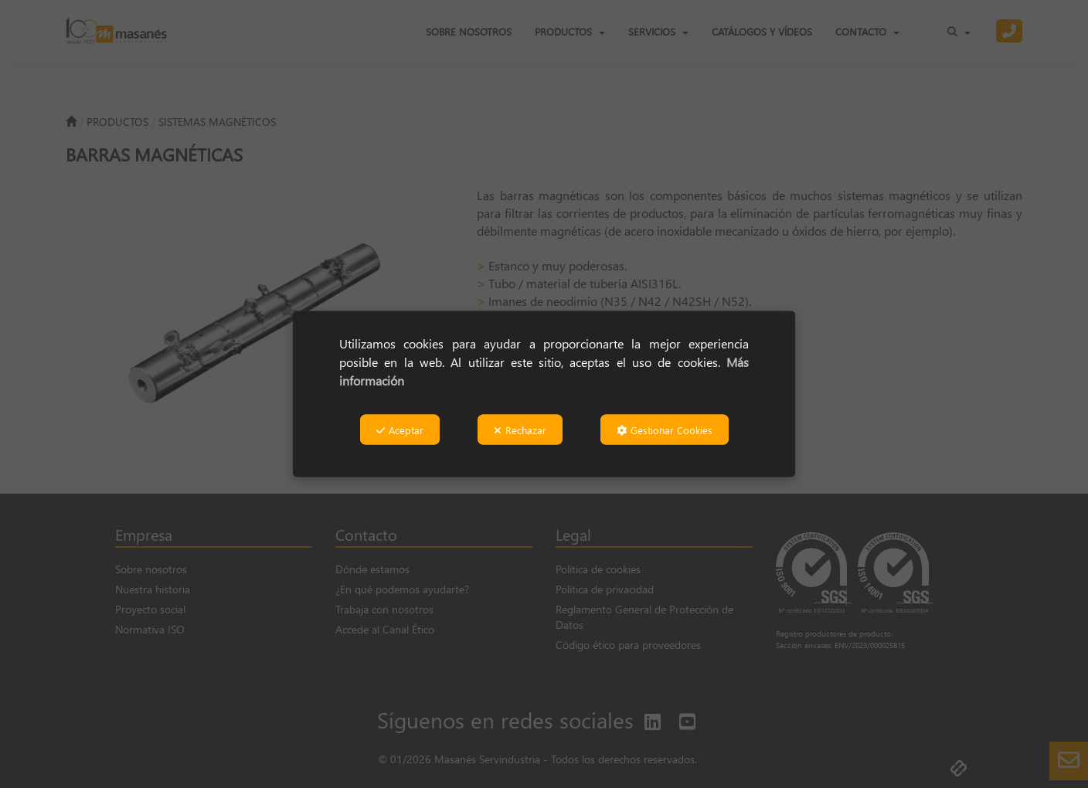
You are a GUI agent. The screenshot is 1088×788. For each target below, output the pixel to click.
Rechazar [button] (520, 429)
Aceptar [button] (399, 429)
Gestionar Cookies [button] (664, 429)
